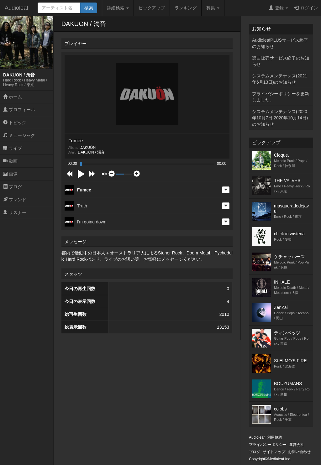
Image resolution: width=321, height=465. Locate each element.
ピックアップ (152, 7)
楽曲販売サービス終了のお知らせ (280, 61)
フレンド (14, 199)
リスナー (14, 212)
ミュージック (19, 135)
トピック (14, 122)
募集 (212, 7)
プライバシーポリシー (268, 444)
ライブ (12, 148)
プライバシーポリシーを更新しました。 (280, 96)
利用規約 (274, 437)
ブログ (12, 186)
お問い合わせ (299, 452)
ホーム (12, 96)
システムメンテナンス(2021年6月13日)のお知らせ (279, 79)
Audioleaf (16, 8)
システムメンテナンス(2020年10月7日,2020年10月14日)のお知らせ (280, 118)
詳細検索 (118, 7)
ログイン (306, 7)
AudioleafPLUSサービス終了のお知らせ (280, 43)
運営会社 (296, 444)
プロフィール (19, 109)
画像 (10, 173)
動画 (10, 161)
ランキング (186, 7)
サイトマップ (274, 452)
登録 (278, 7)
